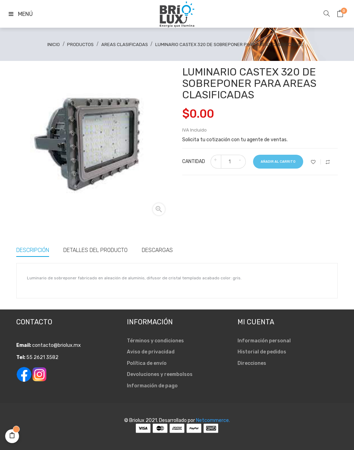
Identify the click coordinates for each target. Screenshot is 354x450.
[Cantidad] (229, 162)
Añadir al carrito (278, 162)
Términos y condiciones (155, 341)
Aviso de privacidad (151, 352)
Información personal (264, 341)
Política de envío (147, 363)
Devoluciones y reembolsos (160, 374)
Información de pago (152, 386)
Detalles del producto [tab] (95, 250)
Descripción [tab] (32, 250)
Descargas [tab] (157, 250)
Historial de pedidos (261, 352)
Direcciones (251, 363)
